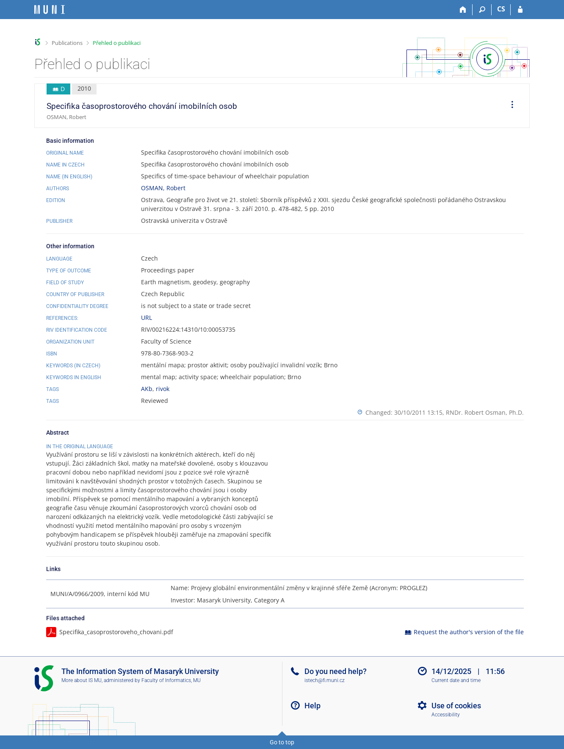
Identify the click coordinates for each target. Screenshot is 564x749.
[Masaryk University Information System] (49, 9)
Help (312, 705)
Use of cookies (456, 705)
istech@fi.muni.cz (324, 680)
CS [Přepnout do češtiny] (501, 9)
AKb (146, 389)
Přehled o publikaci (117, 43)
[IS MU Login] (520, 9)
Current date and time (456, 680)
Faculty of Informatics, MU (171, 680)
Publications (67, 43)
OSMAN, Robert (163, 188)
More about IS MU (81, 680)
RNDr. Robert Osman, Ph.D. (485, 412)
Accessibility (445, 715)
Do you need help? (335, 671)
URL (146, 317)
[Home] (463, 9)
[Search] (482, 9)
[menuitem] (509, 106)
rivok (162, 389)
